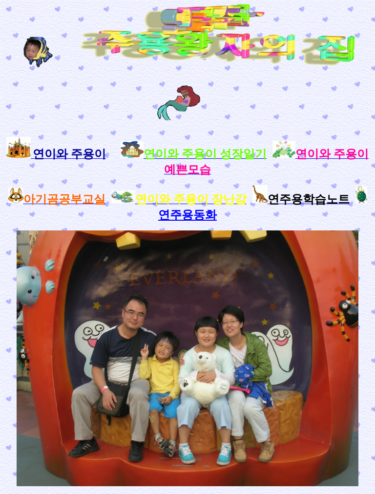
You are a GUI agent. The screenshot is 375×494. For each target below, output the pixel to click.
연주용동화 (187, 215)
